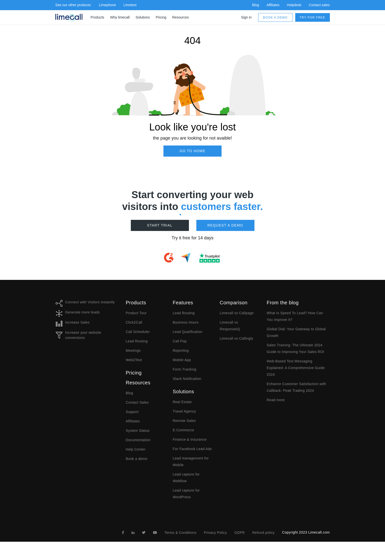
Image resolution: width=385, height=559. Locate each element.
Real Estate (182, 402)
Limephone (107, 5)
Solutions (143, 17)
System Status (138, 431)
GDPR (239, 533)
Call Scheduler (138, 332)
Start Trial (159, 225)
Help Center (136, 449)
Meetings (133, 350)
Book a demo (275, 17)
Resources (180, 17)
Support (132, 412)
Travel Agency (184, 411)
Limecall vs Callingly (236, 338)
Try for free (312, 17)
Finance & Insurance (190, 439)
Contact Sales (137, 402)
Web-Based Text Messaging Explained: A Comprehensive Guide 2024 (296, 367)
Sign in (246, 17)
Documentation (138, 440)
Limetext (129, 5)
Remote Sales (184, 421)
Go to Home (192, 151)
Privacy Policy (215, 533)
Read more (276, 400)
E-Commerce (183, 430)
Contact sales (319, 5)
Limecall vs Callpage (237, 313)
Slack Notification (187, 379)
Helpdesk (294, 5)
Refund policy (263, 533)
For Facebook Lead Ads (192, 449)
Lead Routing (137, 341)
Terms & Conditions (180, 533)
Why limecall (120, 17)
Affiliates (273, 5)
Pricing (161, 17)
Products (97, 17)
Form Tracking (184, 369)
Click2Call (134, 322)
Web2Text (134, 360)
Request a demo (225, 225)
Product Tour (136, 313)
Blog (255, 5)
